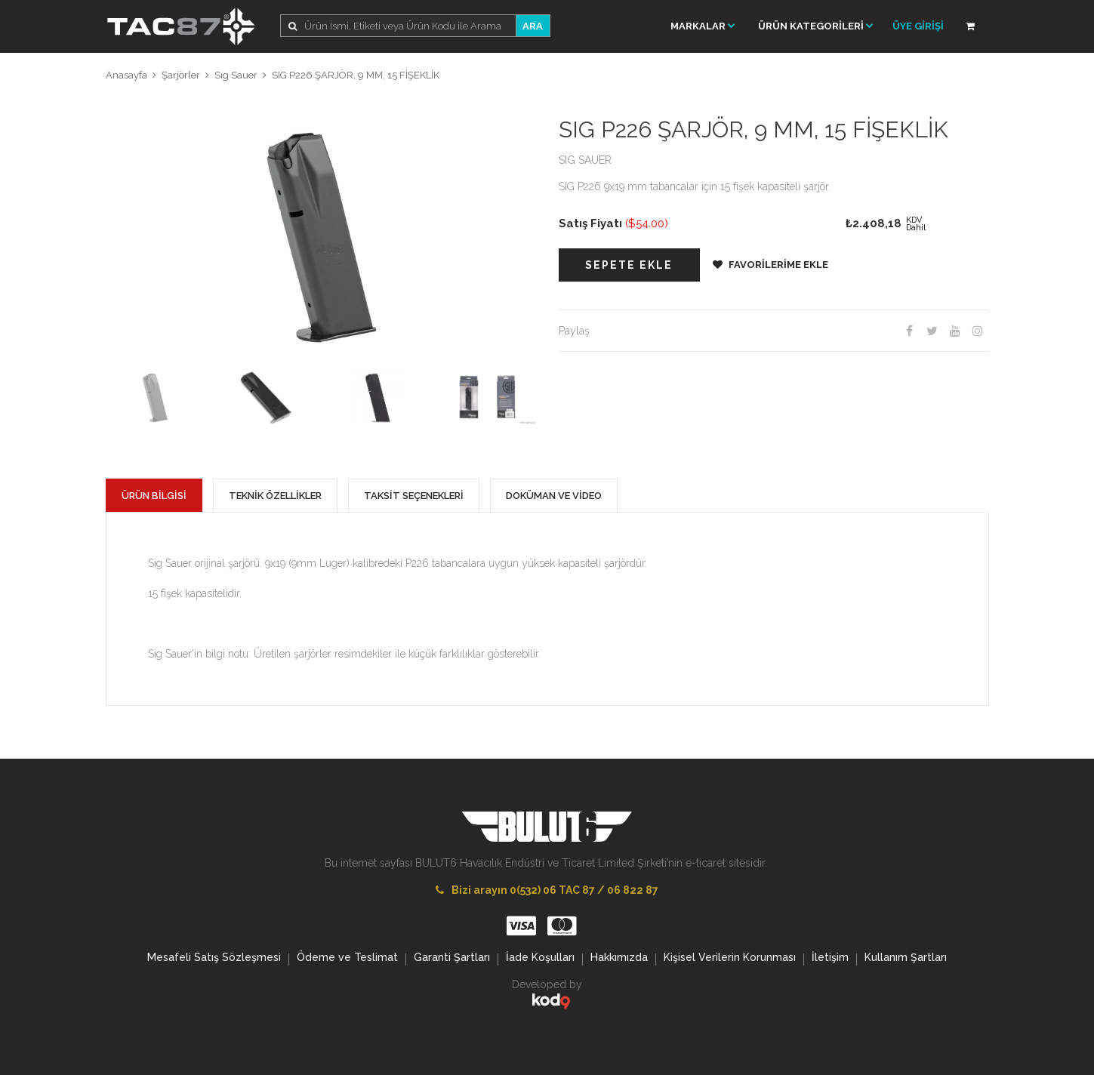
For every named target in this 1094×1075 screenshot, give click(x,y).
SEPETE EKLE (629, 265)
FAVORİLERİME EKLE (770, 264)
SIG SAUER (585, 160)
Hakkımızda (619, 958)
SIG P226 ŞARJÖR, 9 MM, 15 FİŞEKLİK (355, 75)
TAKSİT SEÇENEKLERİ (414, 495)
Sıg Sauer (235, 75)
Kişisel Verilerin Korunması (730, 958)
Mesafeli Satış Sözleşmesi (214, 958)
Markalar (702, 26)
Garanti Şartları (452, 958)
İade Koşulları (540, 958)
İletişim (830, 958)
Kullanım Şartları (905, 958)
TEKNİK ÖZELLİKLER (275, 495)
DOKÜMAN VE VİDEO (554, 495)
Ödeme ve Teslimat (347, 958)
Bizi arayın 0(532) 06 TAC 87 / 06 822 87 (547, 890)
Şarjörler (181, 75)
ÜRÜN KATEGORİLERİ (816, 26)
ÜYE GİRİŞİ (918, 26)
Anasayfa (126, 75)
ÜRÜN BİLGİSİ (154, 495)
